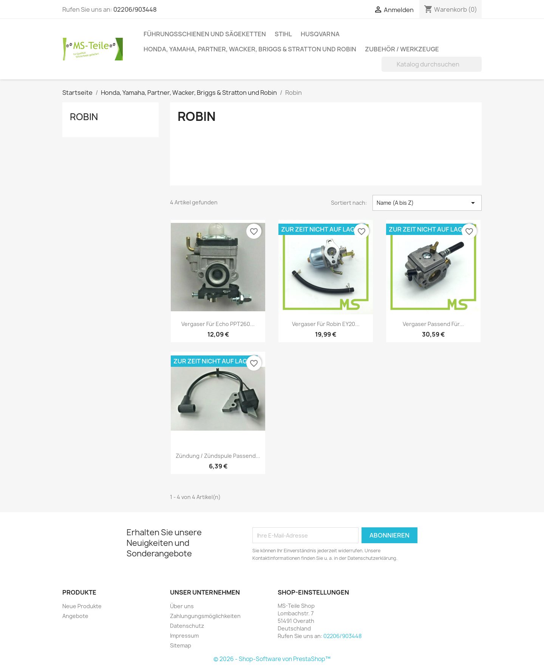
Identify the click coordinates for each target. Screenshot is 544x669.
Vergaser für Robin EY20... (326, 324)
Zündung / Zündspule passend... (218, 455)
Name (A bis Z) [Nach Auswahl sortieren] (427, 202)
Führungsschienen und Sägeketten (205, 34)
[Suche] (432, 64)
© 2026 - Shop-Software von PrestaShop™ (272, 659)
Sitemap (180, 645)
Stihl (283, 34)
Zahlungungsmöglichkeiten (205, 616)
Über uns (182, 606)
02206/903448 (135, 9)
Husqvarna (320, 34)
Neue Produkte (82, 606)
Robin (84, 116)
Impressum (184, 635)
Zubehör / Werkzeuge (402, 49)
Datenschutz (187, 625)
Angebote (75, 616)
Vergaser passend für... (433, 324)
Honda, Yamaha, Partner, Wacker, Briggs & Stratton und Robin (250, 49)
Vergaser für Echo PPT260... (218, 324)
